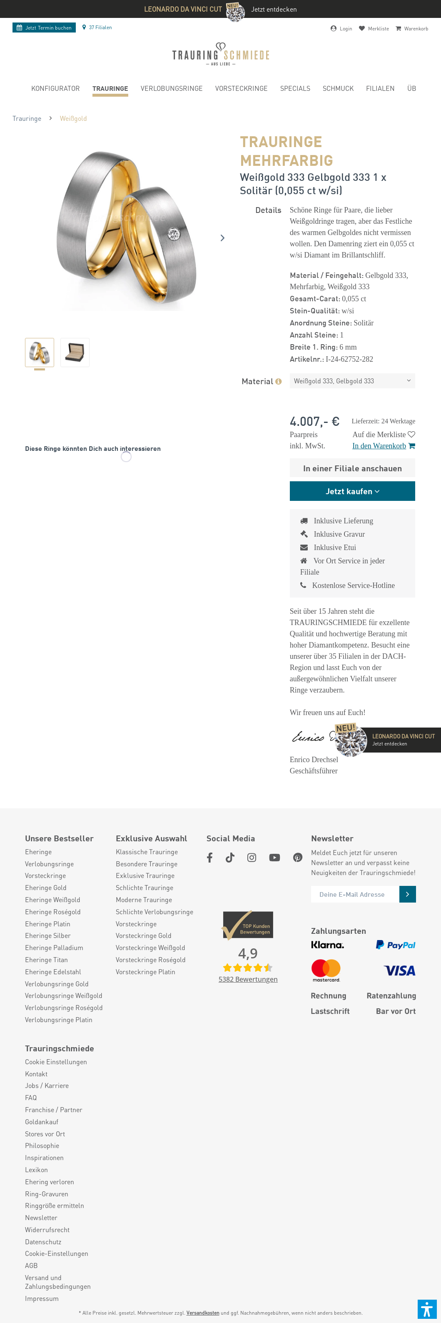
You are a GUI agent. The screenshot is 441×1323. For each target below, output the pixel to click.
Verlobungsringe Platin (58, 1019)
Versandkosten (203, 1313)
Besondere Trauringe (146, 864)
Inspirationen (44, 1157)
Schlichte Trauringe (144, 887)
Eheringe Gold (46, 887)
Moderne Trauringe (144, 899)
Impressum (42, 1298)
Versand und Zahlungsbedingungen (58, 1281)
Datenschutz (43, 1242)
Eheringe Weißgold (52, 899)
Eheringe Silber (48, 935)
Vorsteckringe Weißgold (150, 947)
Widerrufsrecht (47, 1229)
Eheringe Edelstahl (53, 972)
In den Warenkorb (383, 446)
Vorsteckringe (45, 875)
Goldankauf (41, 1122)
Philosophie (42, 1145)
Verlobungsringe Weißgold (63, 995)
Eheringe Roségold (53, 912)
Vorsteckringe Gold (144, 935)
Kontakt (36, 1074)
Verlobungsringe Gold (57, 984)
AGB (31, 1265)
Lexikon (36, 1169)
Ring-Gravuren (46, 1194)
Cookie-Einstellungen (56, 1253)
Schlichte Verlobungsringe (154, 912)
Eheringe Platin (47, 924)
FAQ (31, 1097)
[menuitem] (55, 89)
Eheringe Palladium (54, 947)
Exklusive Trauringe (145, 875)
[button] (427, 1309)
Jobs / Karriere (47, 1085)
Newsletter (41, 1217)
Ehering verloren (49, 1182)
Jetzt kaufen (349, 491)
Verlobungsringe (49, 864)
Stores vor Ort (45, 1134)
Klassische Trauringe (147, 852)
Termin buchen (44, 28)
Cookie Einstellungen (56, 1062)
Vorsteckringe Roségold (151, 959)
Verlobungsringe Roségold (64, 1007)
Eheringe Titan (46, 959)
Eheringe (38, 852)
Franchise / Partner (53, 1109)
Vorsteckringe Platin (145, 972)
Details (268, 209)
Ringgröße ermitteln (54, 1205)
